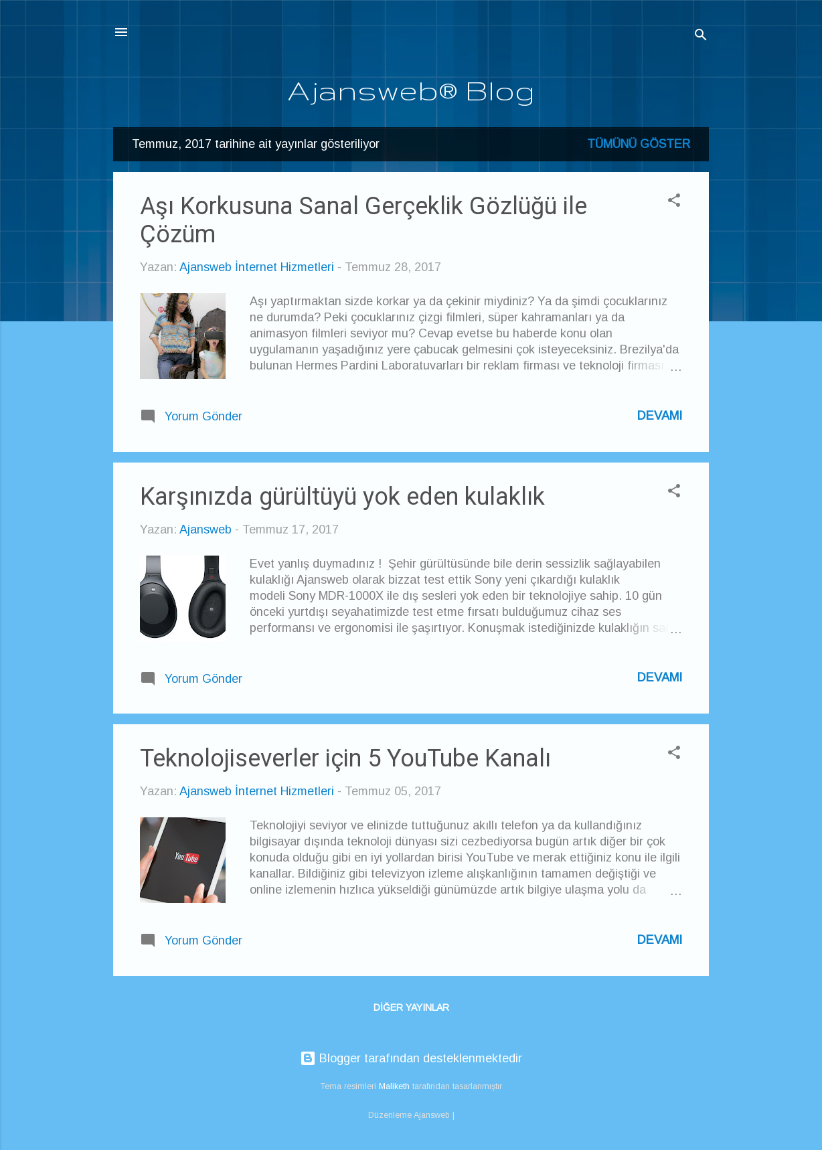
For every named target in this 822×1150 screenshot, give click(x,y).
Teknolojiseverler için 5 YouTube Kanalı (345, 758)
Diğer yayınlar (411, 1007)
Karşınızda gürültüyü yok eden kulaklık (342, 497)
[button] (674, 202)
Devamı (659, 415)
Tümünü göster (638, 144)
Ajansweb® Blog (411, 90)
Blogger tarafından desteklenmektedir (411, 1058)
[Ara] (701, 36)
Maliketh (394, 1086)
